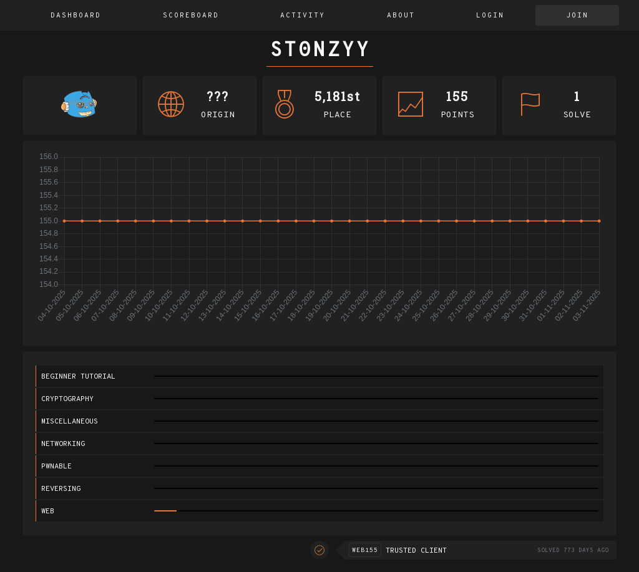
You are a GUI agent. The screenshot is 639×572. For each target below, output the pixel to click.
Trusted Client (416, 551)
